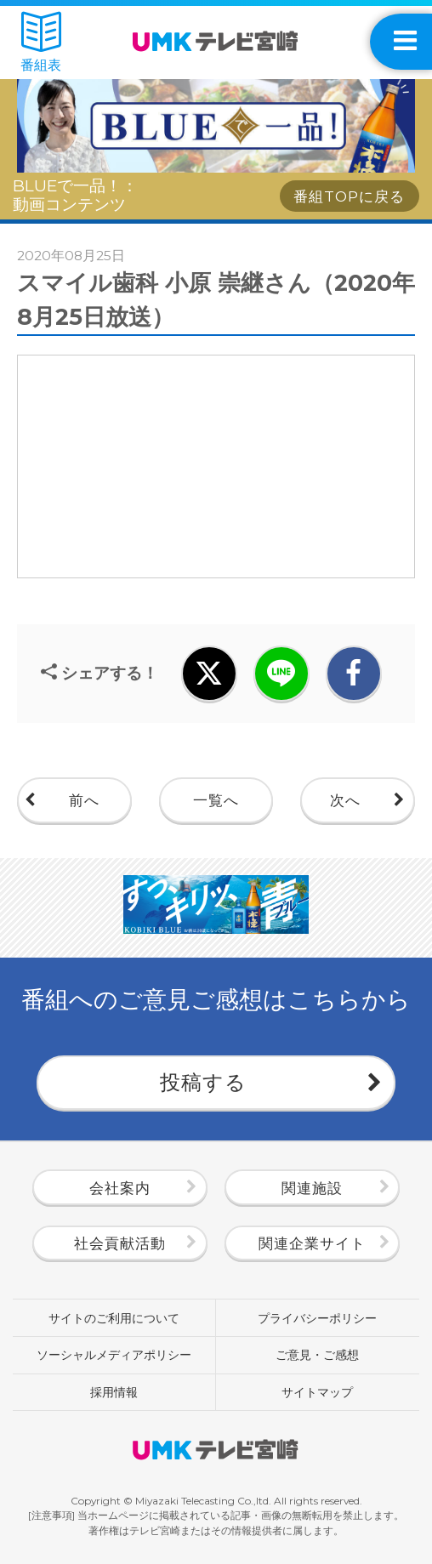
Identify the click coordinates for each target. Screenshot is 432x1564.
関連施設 (312, 1188)
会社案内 (120, 1188)
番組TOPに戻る (349, 196)
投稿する (203, 1082)
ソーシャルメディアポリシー (114, 1354)
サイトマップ (317, 1392)
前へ (84, 800)
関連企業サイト (312, 1243)
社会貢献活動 (120, 1243)
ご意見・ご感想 (317, 1354)
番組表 (40, 42)
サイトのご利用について (113, 1318)
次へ (345, 800)
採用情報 (114, 1392)
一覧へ (216, 800)
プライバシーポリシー (317, 1318)
